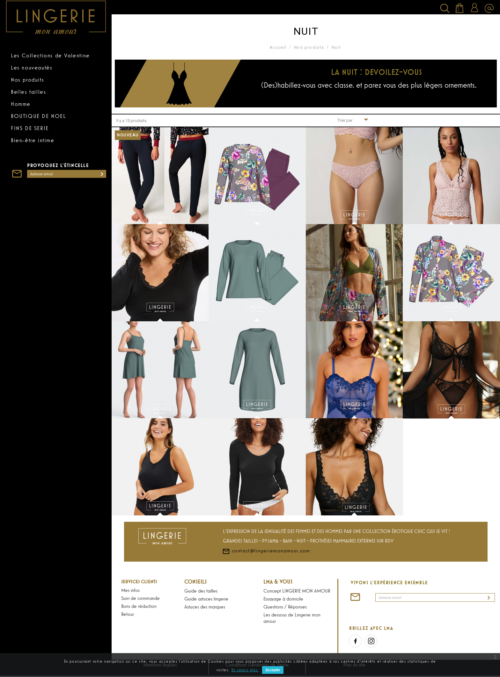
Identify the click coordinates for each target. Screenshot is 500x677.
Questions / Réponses (285, 606)
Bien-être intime (33, 140)
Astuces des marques (204, 606)
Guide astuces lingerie (206, 598)
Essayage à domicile (283, 598)
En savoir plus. (245, 670)
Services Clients (139, 581)
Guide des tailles (200, 590)
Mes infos (130, 590)
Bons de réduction (139, 606)
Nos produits (27, 79)
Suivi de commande (140, 598)
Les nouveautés (31, 67)
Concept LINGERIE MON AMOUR (296, 590)
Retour (127, 614)
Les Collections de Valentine (50, 55)
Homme (21, 104)
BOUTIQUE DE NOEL (38, 116)
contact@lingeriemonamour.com (266, 569)
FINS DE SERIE (30, 128)
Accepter (273, 670)
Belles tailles (28, 92)
